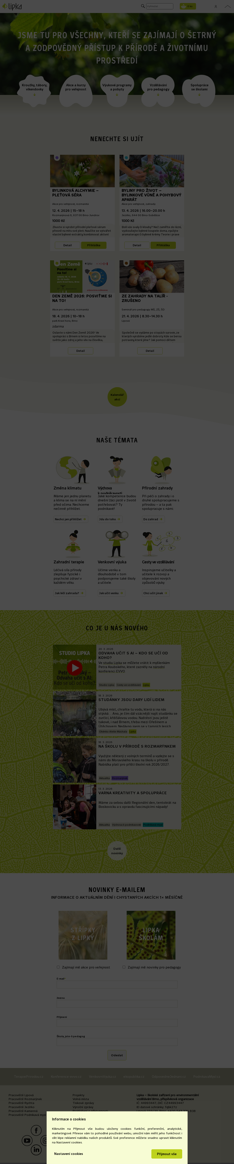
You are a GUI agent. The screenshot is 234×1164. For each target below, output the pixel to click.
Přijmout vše (167, 1154)
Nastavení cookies (68, 1154)
